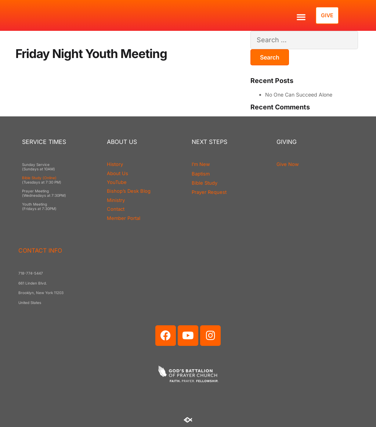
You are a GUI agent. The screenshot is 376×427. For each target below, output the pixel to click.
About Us (117, 173)
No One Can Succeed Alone (298, 94)
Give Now (287, 164)
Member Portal (123, 218)
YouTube (117, 182)
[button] (301, 17)
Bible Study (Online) (39, 177)
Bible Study (204, 183)
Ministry (116, 200)
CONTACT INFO (40, 250)
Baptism (201, 174)
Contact (115, 209)
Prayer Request (209, 192)
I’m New (201, 164)
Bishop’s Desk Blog (129, 191)
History (115, 164)
